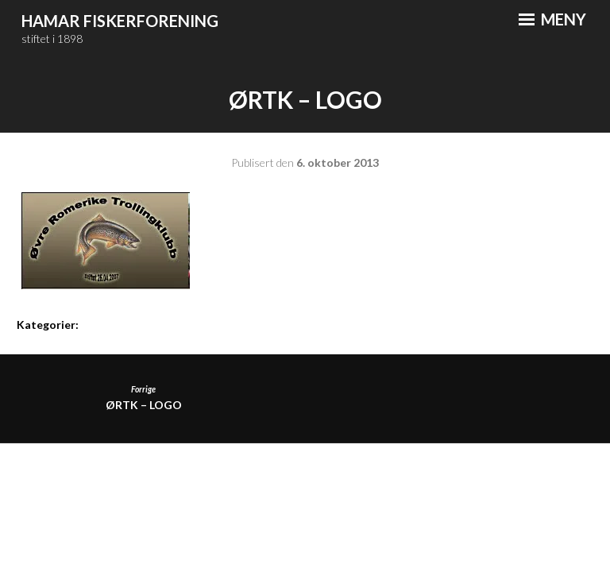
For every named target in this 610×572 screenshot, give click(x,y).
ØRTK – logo (143, 398)
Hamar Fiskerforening (119, 20)
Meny (552, 19)
